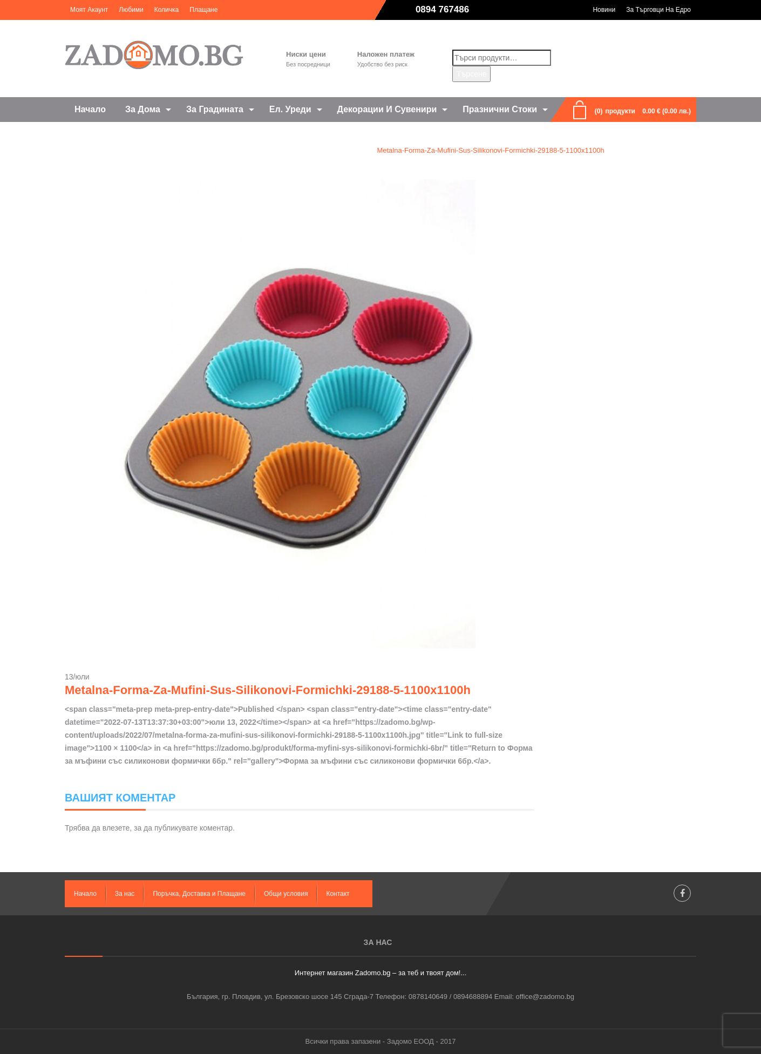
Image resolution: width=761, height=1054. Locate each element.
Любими (131, 9)
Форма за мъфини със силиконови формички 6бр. (276, 150)
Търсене (471, 74)
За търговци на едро (658, 9)
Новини (604, 9)
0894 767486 (442, 9)
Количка (166, 9)
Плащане (203, 9)
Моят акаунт (89, 9)
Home (166, 150)
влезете (116, 828)
